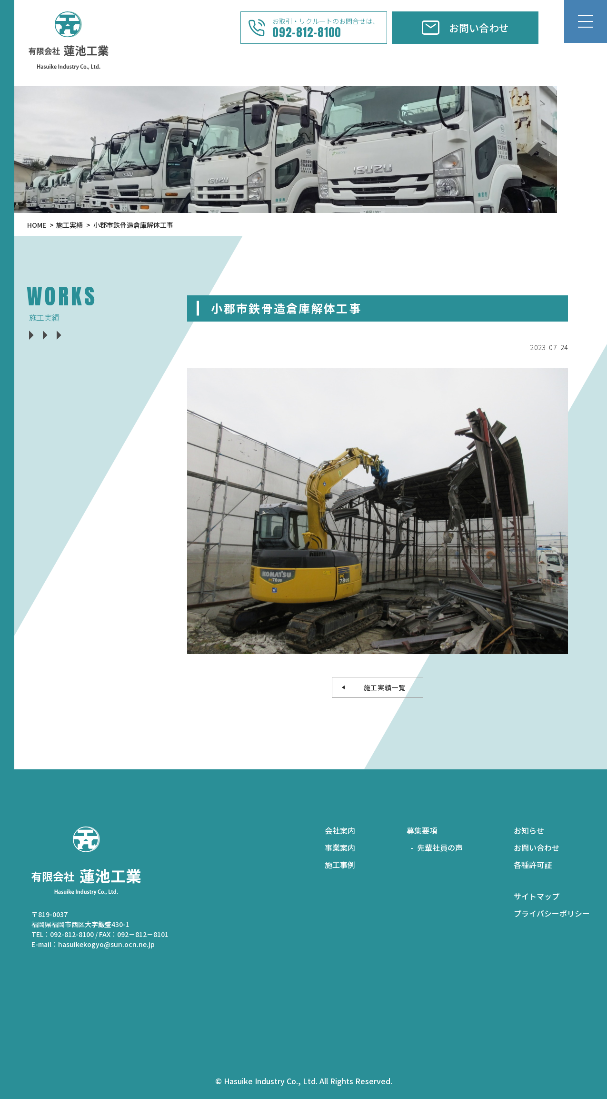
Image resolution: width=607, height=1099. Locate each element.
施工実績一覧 (381, 687)
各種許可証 (533, 864)
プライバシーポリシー (552, 913)
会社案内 (340, 830)
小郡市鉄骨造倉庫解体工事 (133, 225)
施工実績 (69, 225)
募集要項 (422, 830)
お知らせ (529, 830)
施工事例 (340, 864)
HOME (36, 225)
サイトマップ (536, 896)
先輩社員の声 (440, 847)
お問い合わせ (536, 847)
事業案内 (340, 847)
